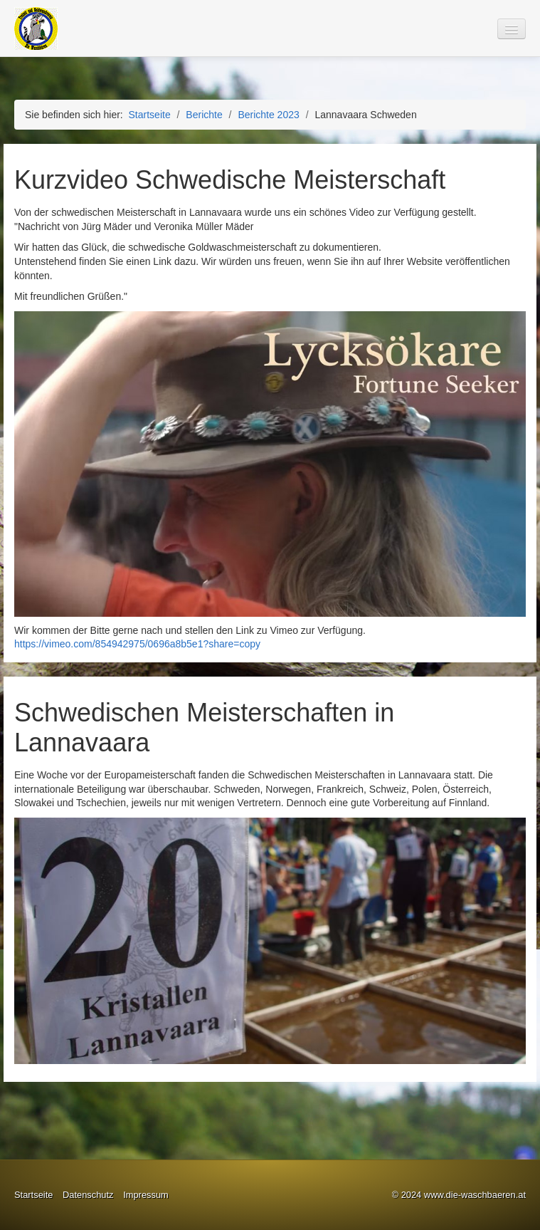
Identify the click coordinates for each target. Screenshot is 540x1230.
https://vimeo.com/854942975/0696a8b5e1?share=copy (137, 644)
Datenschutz (88, 1194)
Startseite (150, 114)
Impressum (146, 1194)
